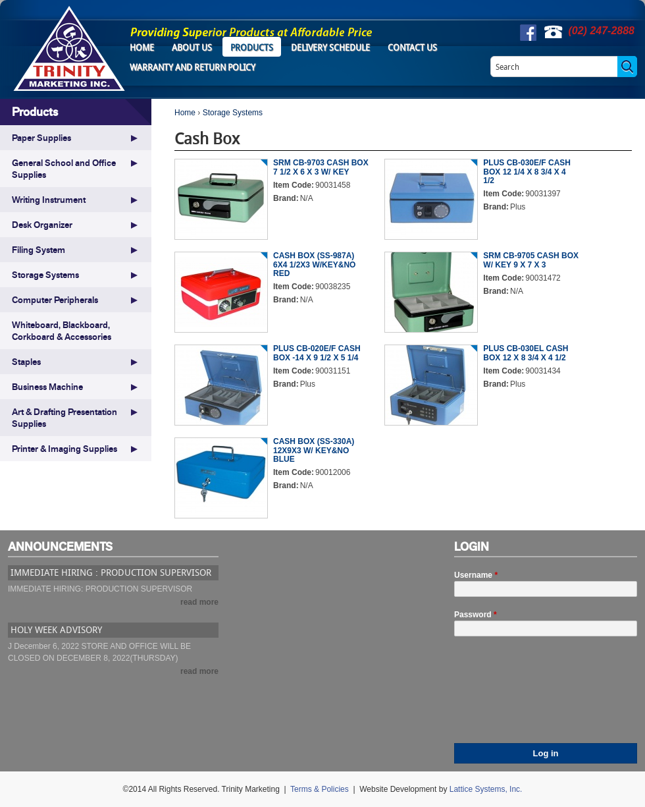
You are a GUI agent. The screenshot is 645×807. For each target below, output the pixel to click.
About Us (192, 47)
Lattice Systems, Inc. (486, 789)
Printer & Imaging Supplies (64, 449)
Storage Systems (233, 112)
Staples (26, 362)
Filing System (38, 250)
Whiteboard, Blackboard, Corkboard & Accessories (61, 331)
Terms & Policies (319, 789)
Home (142, 47)
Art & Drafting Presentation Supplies (64, 418)
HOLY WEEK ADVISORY (56, 629)
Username (476, 575)
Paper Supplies (41, 138)
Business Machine (47, 387)
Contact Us (412, 47)
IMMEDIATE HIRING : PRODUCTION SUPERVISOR (111, 572)
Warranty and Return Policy (192, 67)
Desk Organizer (42, 225)
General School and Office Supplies (64, 169)
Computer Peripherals (55, 300)
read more (199, 602)
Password (475, 614)
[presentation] (508, 695)
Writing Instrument (49, 200)
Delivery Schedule (330, 47)
